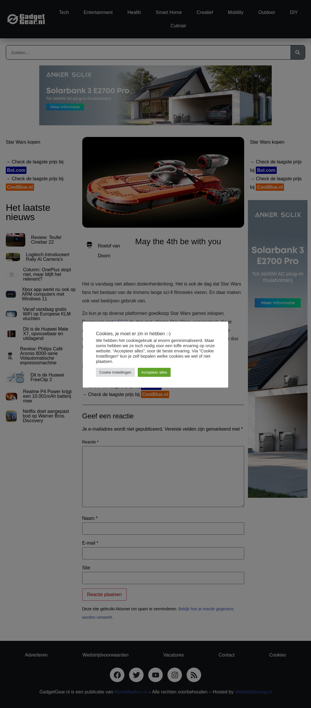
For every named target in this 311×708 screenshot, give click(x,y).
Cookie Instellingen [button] (115, 372)
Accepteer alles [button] (154, 372)
